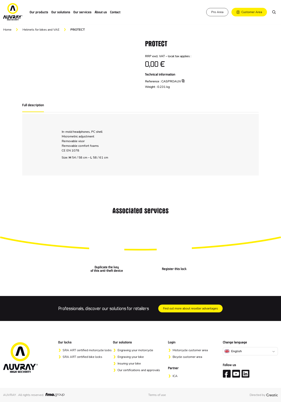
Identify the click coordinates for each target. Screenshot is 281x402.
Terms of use (157, 395)
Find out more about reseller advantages (190, 308)
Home (7, 30)
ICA (175, 376)
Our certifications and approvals (138, 370)
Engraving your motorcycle (135, 350)
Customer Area (249, 12)
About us (101, 12)
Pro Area (217, 12)
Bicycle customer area (187, 356)
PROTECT (77, 30)
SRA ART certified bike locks (82, 356)
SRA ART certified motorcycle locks (87, 350)
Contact (115, 12)
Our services (82, 12)
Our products (39, 12)
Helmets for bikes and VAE (41, 30)
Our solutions (60, 12)
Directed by (264, 395)
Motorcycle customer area (190, 350)
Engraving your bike (130, 356)
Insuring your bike (129, 363)
